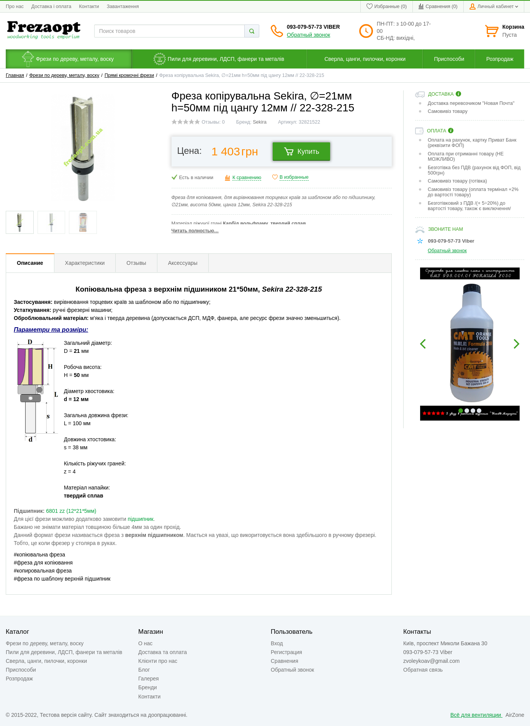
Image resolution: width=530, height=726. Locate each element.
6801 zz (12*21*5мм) (71, 511)
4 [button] (479, 410)
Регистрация (286, 652)
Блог (144, 670)
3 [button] (473, 410)
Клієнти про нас (157, 661)
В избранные (294, 177)
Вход (277, 643)
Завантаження (123, 6)
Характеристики (85, 263)
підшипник (140, 519)
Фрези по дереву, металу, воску (64, 75)
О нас (145, 643)
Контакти (89, 6)
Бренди (147, 687)
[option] (469, 344)
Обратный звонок (308, 35)
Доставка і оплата (51, 6)
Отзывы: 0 (213, 122)
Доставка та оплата (162, 652)
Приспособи (21, 670)
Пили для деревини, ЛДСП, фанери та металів (64, 652)
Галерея (148, 678)
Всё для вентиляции (476, 715)
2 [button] (467, 410)
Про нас (15, 6)
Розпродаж (19, 678)
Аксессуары (183, 263)
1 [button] (460, 410)
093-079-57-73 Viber (313, 27)
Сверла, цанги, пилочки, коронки (46, 661)
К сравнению (246, 177)
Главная (15, 75)
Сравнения (284, 661)
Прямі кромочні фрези (129, 75)
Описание (30, 263)
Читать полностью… (195, 230)
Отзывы (136, 263)
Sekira (260, 122)
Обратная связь (423, 670)
